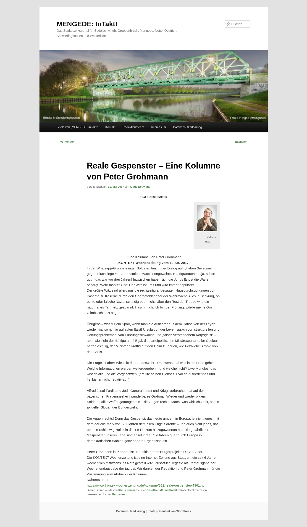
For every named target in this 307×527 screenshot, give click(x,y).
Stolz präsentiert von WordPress (170, 511)
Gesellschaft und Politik (162, 490)
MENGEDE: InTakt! (87, 24)
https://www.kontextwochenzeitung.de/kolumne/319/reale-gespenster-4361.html (147, 485)
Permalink (118, 494)
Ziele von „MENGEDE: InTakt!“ (78, 127)
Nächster (242, 141)
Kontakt (110, 127)
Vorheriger (65, 141)
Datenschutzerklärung (187, 127)
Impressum (158, 127)
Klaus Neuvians (140, 186)
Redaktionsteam (133, 127)
